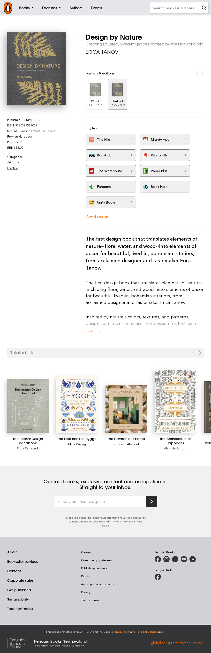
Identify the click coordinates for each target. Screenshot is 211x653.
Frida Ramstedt (28, 448)
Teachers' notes (20, 609)
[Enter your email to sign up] (100, 501)
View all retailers (97, 216)
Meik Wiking (77, 443)
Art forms (13, 162)
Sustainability (18, 599)
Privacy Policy (122, 632)
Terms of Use (119, 521)
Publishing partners (94, 568)
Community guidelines (96, 560)
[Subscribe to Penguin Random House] (151, 501)
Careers (86, 552)
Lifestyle (12, 168)
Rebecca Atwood (126, 443)
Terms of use (90, 600)
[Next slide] (199, 352)
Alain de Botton (175, 448)
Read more (93, 331)
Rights (85, 576)
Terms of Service (146, 632)
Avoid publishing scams (97, 584)
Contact (14, 571)
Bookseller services (22, 561)
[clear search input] (204, 8)
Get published (19, 590)
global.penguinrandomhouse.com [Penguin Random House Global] (177, 642)
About (12, 552)
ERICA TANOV (102, 52)
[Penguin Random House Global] (20, 643)
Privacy (85, 592)
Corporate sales (20, 580)
